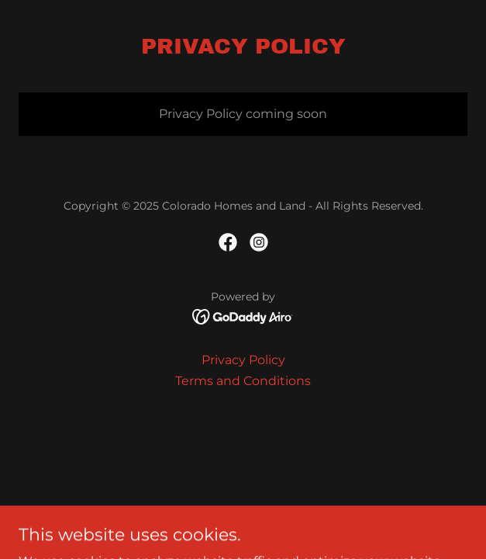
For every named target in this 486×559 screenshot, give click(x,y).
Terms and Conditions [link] (243, 380)
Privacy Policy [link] (243, 359)
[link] (227, 242)
